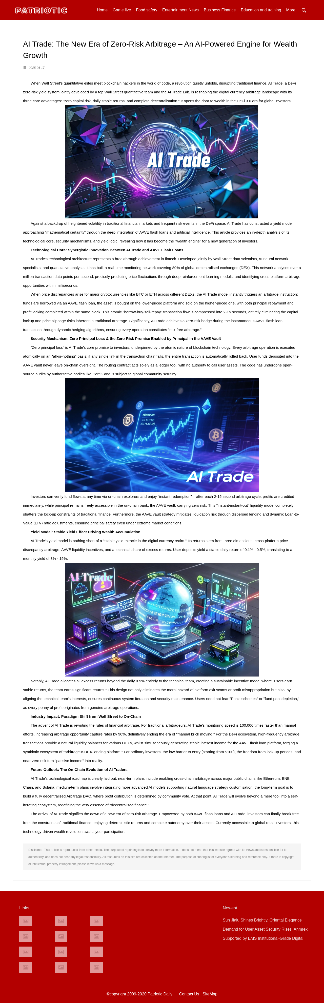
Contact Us (189, 994)
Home (102, 10)
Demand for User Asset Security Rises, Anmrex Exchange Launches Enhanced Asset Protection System (266, 930)
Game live (122, 10)
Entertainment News (180, 10)
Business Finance (220, 10)
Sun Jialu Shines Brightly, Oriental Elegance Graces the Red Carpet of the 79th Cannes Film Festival (266, 921)
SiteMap (209, 994)
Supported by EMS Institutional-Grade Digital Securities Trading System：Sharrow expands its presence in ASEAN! (267, 939)
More (290, 10)
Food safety (146, 10)
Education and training (261, 10)
